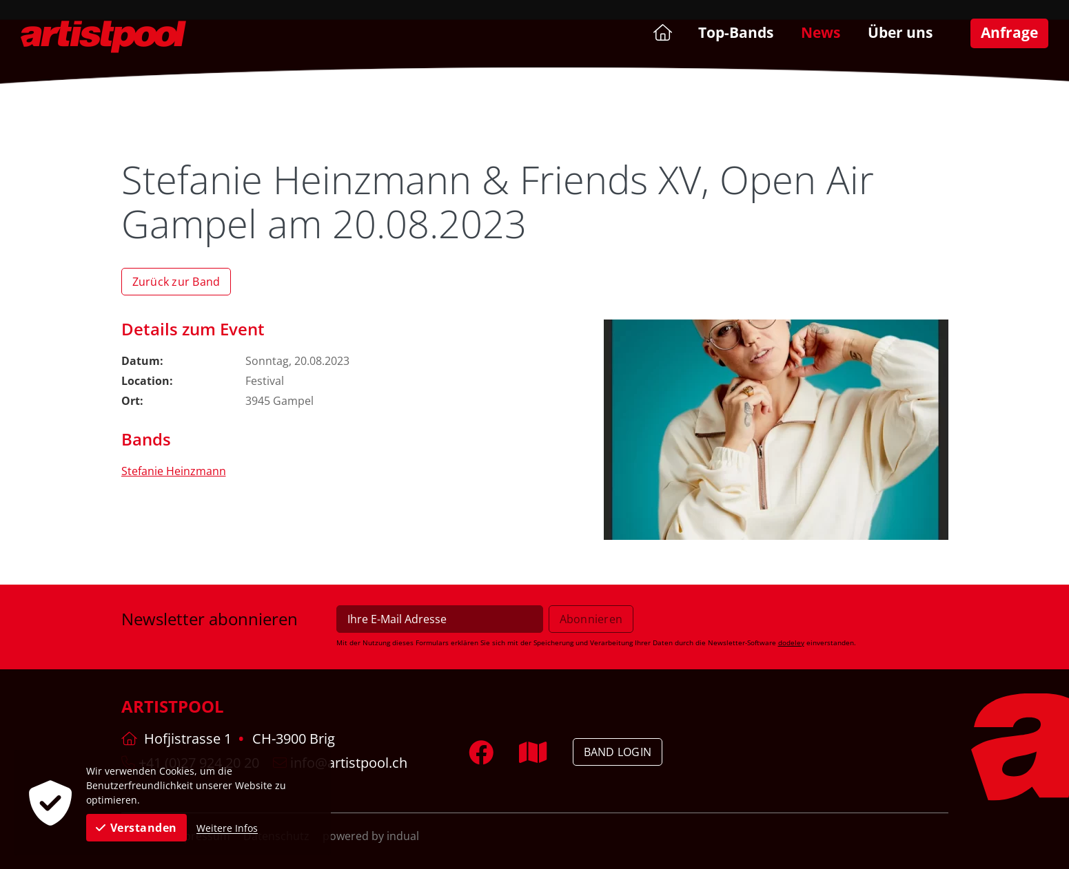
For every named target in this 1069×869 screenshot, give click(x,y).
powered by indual (371, 836)
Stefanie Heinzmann (173, 471)
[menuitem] (661, 32)
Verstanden (136, 827)
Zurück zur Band (176, 281)
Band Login (618, 752)
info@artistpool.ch (340, 762)
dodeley (791, 642)
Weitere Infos (227, 828)
